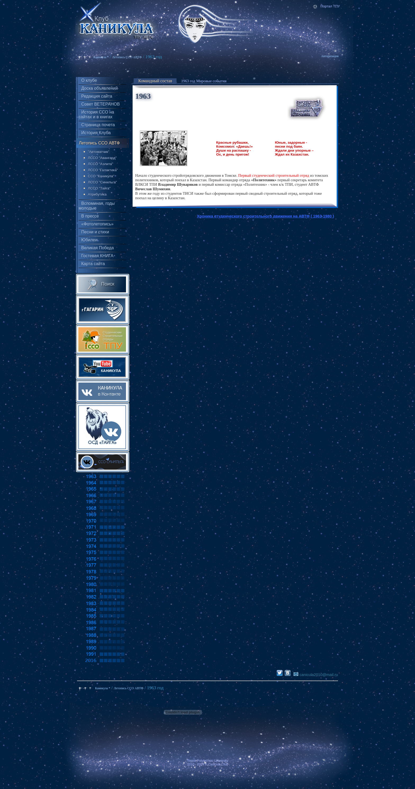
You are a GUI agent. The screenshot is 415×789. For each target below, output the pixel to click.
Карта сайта (93, 263)
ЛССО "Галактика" (103, 170)
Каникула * (101, 57)
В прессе (90, 216)
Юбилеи (89, 240)
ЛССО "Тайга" (99, 188)
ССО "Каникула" (101, 176)
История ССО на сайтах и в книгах (96, 114)
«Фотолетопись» (97, 224)
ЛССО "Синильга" (102, 182)
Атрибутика (97, 194)
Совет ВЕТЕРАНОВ (100, 104)
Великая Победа (97, 248)
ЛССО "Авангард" (102, 158)
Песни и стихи (95, 232)
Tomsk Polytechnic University (207, 761)
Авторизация (330, 56)
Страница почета (98, 125)
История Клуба (96, 132)
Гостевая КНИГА (97, 255)
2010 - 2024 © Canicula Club (207, 764)
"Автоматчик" (98, 152)
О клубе (89, 80)
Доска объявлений (99, 88)
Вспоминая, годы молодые (97, 205)
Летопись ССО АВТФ (127, 57)
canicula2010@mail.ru (316, 675)
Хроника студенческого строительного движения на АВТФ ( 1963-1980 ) (265, 216)
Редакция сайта (96, 96)
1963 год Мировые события (204, 81)
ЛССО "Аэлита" (100, 164)
